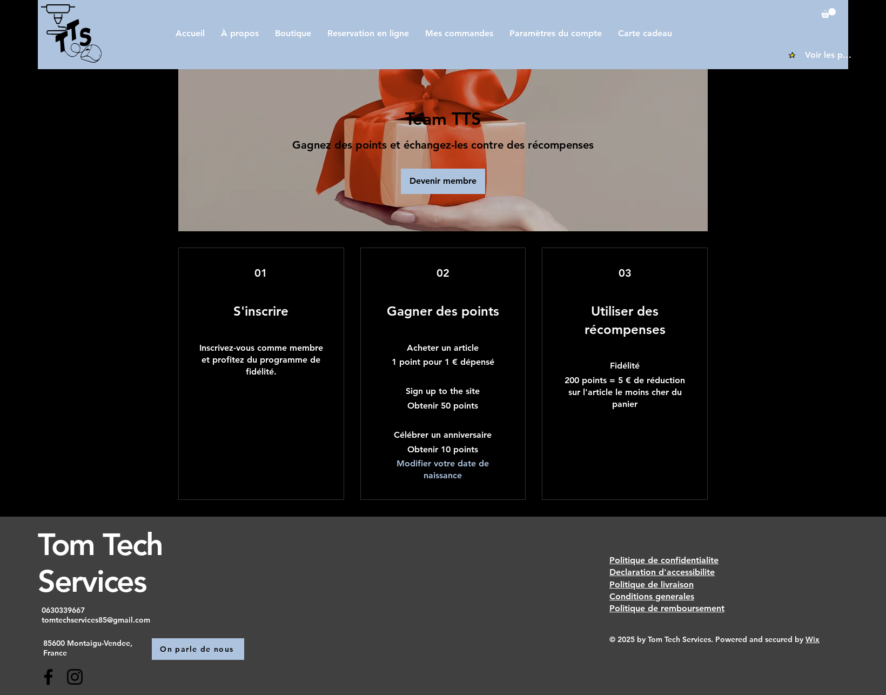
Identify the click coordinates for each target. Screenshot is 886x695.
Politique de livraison (651, 584)
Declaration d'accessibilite (662, 572)
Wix (813, 639)
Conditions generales (651, 596)
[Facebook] (48, 676)
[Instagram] (74, 676)
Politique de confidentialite (664, 560)
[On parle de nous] (198, 649)
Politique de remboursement (666, 608)
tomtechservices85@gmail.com (96, 620)
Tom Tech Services (100, 562)
